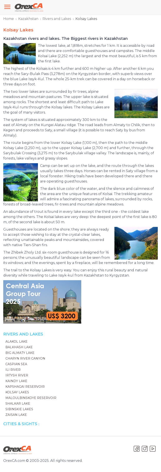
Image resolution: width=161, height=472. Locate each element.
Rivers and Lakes (56, 19)
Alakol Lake (16, 341)
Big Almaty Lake (19, 353)
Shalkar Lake (17, 403)
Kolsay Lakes (17, 392)
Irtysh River (16, 375)
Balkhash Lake (19, 347)
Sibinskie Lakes (19, 409)
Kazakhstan (28, 19)
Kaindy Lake (16, 381)
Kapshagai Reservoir (25, 387)
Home (8, 19)
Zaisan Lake (16, 415)
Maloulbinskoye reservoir (30, 398)
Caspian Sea (16, 364)
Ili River (13, 370)
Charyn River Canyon (25, 358)
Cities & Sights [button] (21, 424)
